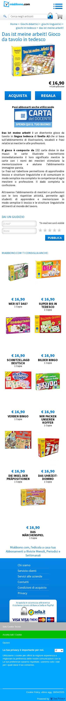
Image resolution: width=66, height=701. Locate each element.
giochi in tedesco (26, 28)
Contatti (23, 582)
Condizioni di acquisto (32, 587)
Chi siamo (24, 565)
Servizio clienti (27, 571)
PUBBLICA (55, 238)
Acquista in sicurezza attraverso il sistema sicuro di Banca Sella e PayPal (33, 617)
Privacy (22, 593)
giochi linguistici (51, 24)
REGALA (48, 95)
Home (14, 24)
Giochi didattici (29, 24)
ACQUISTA (18, 95)
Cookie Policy (33, 692)
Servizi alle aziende (30, 576)
